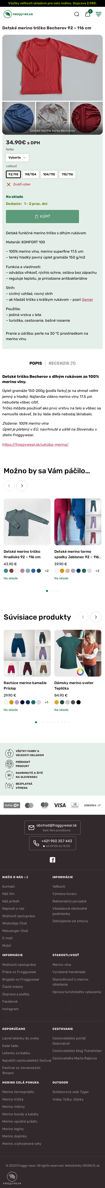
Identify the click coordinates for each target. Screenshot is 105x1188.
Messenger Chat (15, 931)
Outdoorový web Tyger (70, 1092)
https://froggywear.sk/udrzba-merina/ (35, 444)
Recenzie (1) (62, 363)
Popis (35, 363)
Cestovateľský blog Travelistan (77, 1051)
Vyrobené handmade (68, 972)
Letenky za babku (16, 1053)
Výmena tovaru (64, 894)
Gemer (87, 299)
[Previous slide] (9, 485)
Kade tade (10, 1046)
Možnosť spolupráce (18, 916)
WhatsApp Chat (14, 923)
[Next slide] (21, 485)
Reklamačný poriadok (69, 901)
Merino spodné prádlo (19, 1121)
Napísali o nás (13, 909)
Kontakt (8, 886)
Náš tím (8, 894)
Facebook (10, 1001)
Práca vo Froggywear (19, 972)
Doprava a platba (15, 994)
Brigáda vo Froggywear (20, 979)
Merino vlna (61, 965)
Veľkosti (58, 886)
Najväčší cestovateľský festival (26, 1060)
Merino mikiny (13, 1107)
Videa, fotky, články (68, 1099)
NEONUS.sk (91, 1166)
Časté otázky (12, 987)
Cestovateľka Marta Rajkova (74, 1058)
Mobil (6, 946)
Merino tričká (12, 1099)
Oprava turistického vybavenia (76, 992)
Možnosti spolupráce (19, 965)
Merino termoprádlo (18, 1092)
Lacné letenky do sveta (20, 1038)
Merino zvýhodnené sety (21, 1144)
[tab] (35, 363)
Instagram (10, 1009)
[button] (47, 591)
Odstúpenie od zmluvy (70, 921)
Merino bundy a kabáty (20, 1114)
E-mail (7, 938)
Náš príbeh (10, 901)
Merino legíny (13, 1129)
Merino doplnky (14, 1136)
